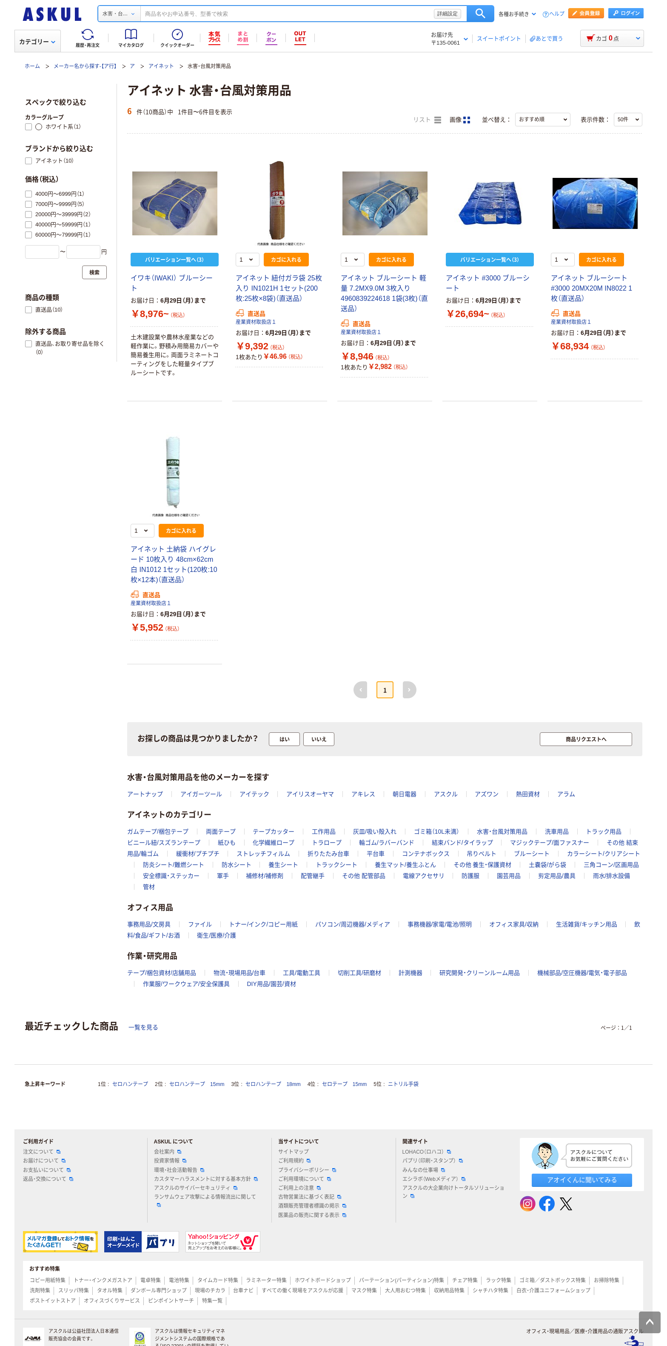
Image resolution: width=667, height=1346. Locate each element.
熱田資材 (528, 794)
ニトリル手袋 (403, 1084)
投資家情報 (170, 1161)
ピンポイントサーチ (171, 1301)
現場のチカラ (210, 1291)
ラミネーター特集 (266, 1280)
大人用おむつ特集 (405, 1291)
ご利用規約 (294, 1161)
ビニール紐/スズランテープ (163, 842)
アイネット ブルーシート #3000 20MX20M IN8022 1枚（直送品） (591, 288)
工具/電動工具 (301, 972)
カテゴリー (37, 41)
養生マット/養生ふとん (405, 864)
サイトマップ (293, 1152)
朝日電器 (404, 794)
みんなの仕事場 (423, 1170)
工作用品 (324, 831)
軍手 (223, 875)
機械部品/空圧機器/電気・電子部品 (582, 972)
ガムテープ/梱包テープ (157, 831)
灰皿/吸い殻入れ (374, 831)
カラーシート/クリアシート (603, 853)
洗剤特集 (40, 1291)
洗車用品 (557, 831)
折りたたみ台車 (328, 853)
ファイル (200, 924)
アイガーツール (201, 794)
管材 (149, 886)
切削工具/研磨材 (359, 972)
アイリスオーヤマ (310, 794)
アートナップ (145, 794)
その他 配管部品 (363, 875)
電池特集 (179, 1280)
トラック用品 (603, 831)
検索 (480, 13)
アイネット (161, 66)
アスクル (446, 794)
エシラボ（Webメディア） (433, 1179)
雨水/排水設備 (611, 875)
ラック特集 (498, 1280)
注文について (41, 1152)
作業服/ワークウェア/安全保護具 (186, 983)
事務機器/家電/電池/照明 (440, 924)
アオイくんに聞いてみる (582, 1179)
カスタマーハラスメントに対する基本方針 (206, 1179)
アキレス (363, 794)
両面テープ (221, 831)
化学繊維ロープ (273, 842)
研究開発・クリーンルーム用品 (479, 972)
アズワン (487, 794)
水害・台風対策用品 (502, 831)
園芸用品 (509, 875)
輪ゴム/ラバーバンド (386, 842)
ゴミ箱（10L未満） (436, 831)
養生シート (283, 864)
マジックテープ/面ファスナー (549, 842)
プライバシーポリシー (307, 1170)
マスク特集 (364, 1291)
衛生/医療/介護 (216, 935)
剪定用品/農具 (557, 875)
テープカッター (273, 831)
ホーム (32, 66)
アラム (566, 794)
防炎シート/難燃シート (173, 864)
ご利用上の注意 (299, 1188)
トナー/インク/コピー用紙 (263, 924)
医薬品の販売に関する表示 (312, 1215)
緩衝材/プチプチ (197, 853)
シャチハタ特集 (490, 1291)
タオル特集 (110, 1291)
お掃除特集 (606, 1280)
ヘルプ (556, 14)
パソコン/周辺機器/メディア (352, 924)
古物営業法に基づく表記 (309, 1197)
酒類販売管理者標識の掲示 (312, 1206)
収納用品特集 (449, 1291)
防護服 (470, 875)
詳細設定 (447, 13)
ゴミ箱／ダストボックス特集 (552, 1280)
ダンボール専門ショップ (159, 1291)
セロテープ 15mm (344, 1084)
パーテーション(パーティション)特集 (401, 1280)
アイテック (254, 794)
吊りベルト (481, 853)
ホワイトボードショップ (323, 1280)
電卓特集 (150, 1280)
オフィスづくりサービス (112, 1301)
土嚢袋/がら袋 (547, 864)
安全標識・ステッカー (171, 875)
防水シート (236, 864)
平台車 (376, 853)
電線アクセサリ (424, 875)
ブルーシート (532, 853)
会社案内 (167, 1152)
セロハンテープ (130, 1084)
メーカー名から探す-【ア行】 (85, 66)
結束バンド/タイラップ (462, 842)
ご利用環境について (304, 1179)
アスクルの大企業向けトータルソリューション (453, 1192)
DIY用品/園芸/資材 (271, 983)
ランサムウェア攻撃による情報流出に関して (205, 1200)
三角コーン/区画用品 (611, 864)
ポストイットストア (53, 1301)
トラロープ (327, 842)
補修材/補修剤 (264, 875)
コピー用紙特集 (48, 1280)
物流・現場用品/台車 (240, 972)
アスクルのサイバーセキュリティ (195, 1188)
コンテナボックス (426, 853)
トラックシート (336, 864)
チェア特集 (465, 1280)
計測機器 (410, 972)
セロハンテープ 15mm (196, 1084)
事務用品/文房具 (149, 924)
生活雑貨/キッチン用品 (586, 924)
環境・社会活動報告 (179, 1170)
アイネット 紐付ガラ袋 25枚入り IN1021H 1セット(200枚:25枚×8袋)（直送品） (279, 288)
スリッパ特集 (73, 1291)
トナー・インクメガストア (103, 1280)
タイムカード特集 (217, 1280)
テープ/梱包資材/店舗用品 (161, 972)
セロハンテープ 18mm (272, 1084)
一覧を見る (143, 1027)
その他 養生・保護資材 (482, 864)
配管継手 (313, 875)
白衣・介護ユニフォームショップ (553, 1291)
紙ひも (227, 842)
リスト (427, 120)
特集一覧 (212, 1301)
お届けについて (44, 1161)
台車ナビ (243, 1291)
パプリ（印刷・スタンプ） (432, 1161)
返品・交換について (48, 1179)
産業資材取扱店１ (256, 322)
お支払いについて (47, 1170)
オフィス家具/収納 (514, 924)
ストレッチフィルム (263, 853)
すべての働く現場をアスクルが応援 (302, 1291)
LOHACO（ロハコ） (426, 1152)
